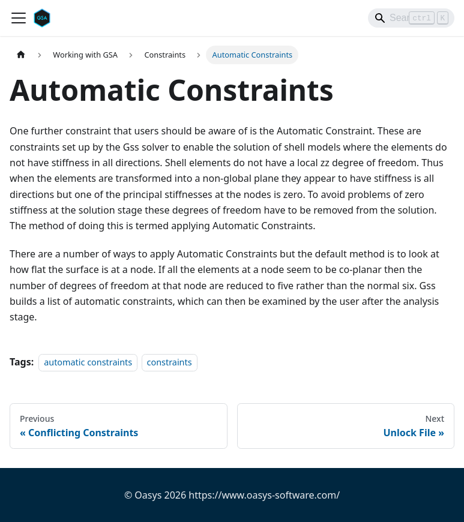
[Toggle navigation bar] (19, 18)
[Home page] (21, 55)
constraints (169, 362)
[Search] (411, 18)
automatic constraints (88, 362)
